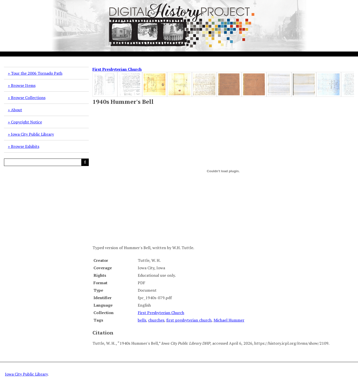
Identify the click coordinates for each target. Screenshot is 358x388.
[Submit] (85, 162)
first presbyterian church (189, 320)
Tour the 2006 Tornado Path (36, 73)
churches (156, 320)
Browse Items (23, 85)
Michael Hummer (229, 320)
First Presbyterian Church (117, 69)
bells (142, 320)
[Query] (46, 162)
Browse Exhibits (25, 146)
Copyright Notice (26, 122)
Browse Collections (28, 97)
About (16, 109)
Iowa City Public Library (32, 134)
